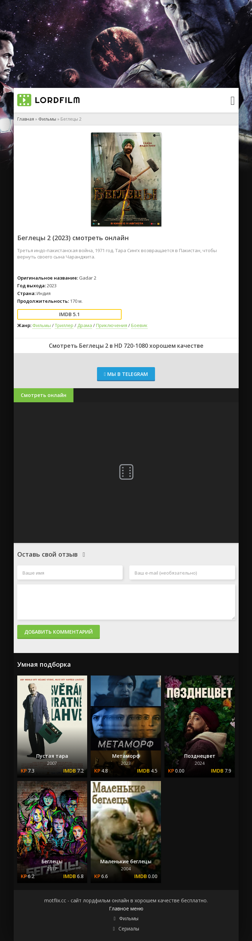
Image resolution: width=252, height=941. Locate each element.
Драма (84, 325)
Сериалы (128, 928)
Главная (25, 119)
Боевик (139, 325)
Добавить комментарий (58, 631)
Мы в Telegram (126, 374)
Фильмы (47, 119)
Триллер (64, 325)
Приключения (111, 325)
